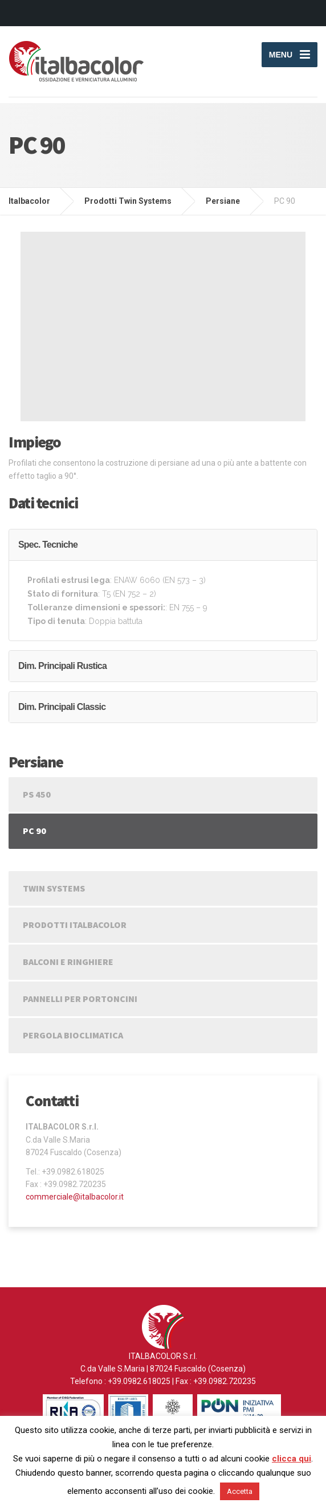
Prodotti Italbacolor (75, 924)
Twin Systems (54, 888)
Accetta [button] (239, 1491)
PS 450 (37, 794)
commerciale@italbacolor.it (75, 1196)
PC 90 (34, 830)
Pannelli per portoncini (80, 998)
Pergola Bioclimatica (73, 1035)
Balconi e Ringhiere (68, 961)
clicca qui (291, 1458)
